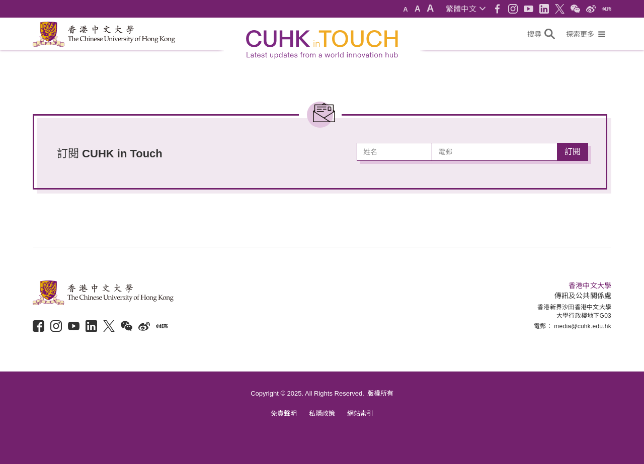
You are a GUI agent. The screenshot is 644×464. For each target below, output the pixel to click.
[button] (466, 9)
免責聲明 (284, 413)
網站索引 (360, 413)
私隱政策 (322, 413)
